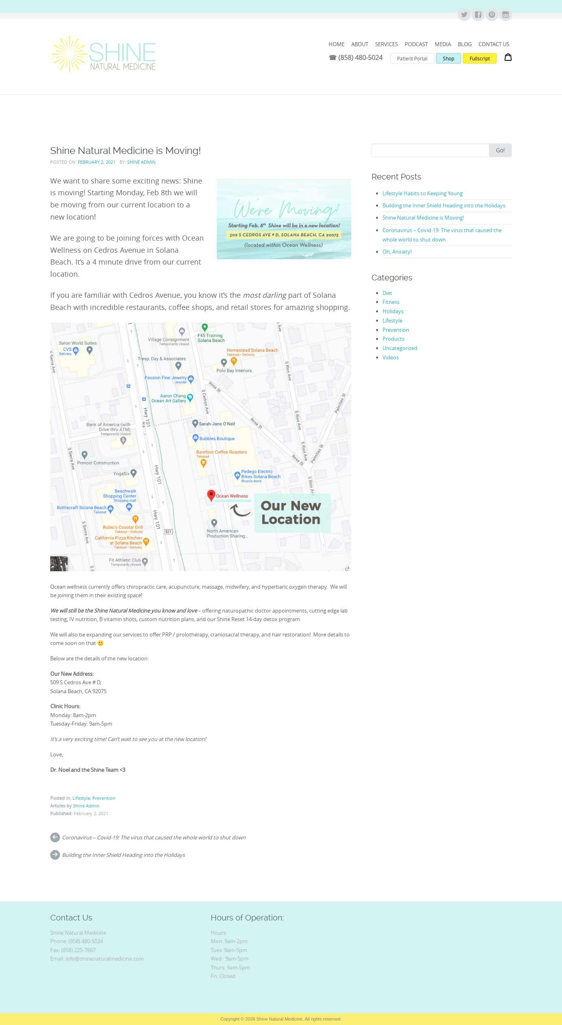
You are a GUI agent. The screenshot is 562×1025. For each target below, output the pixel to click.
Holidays (393, 311)
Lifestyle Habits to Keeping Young (423, 193)
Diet (387, 293)
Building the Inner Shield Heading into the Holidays (123, 854)
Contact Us (494, 44)
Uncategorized (400, 348)
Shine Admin (141, 162)
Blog (465, 44)
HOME (336, 44)
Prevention (103, 798)
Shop (448, 58)
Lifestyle (81, 798)
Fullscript (480, 58)
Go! (500, 150)
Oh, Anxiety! (397, 251)
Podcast (416, 44)
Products (393, 338)
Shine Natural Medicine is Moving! (423, 217)
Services (386, 44)
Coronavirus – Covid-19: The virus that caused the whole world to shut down (154, 837)
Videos (391, 357)
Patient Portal (412, 58)
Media (443, 44)
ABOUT (359, 44)
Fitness (391, 301)
